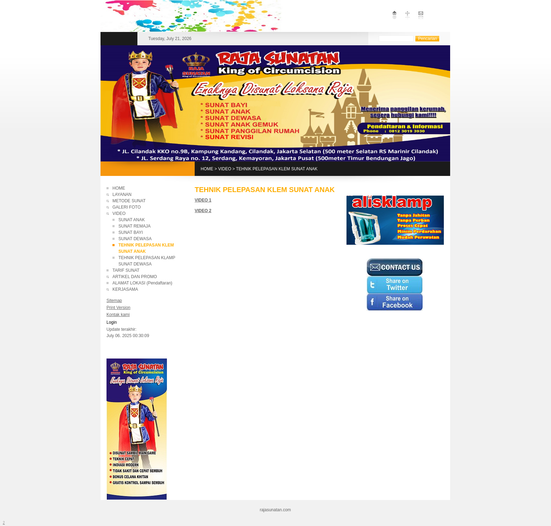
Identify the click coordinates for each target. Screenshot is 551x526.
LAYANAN (121, 194)
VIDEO (224, 168)
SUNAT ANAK (131, 219)
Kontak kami (118, 314)
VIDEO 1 (203, 200)
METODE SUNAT (128, 200)
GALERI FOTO (126, 207)
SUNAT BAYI (130, 232)
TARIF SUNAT (126, 270)
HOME (207, 168)
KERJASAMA (125, 289)
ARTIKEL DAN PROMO (134, 276)
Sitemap (114, 300)
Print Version (118, 307)
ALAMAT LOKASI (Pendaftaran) (142, 283)
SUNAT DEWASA (134, 238)
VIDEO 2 (203, 210)
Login (111, 322)
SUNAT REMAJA (134, 226)
